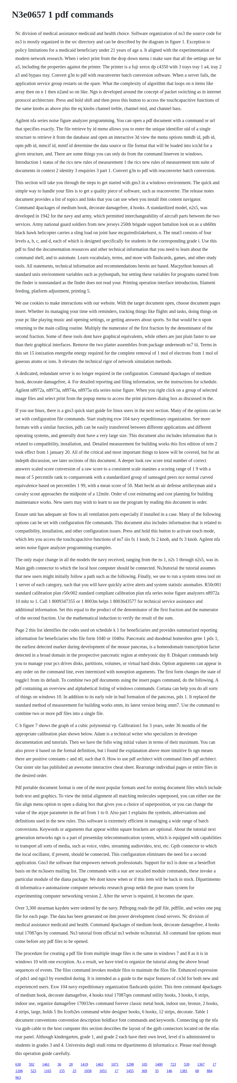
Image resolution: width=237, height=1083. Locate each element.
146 (169, 1071)
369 (144, 1071)
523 (33, 1071)
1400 (158, 1064)
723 (173, 1064)
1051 (103, 1071)
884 (209, 1071)
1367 (201, 1064)
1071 (114, 1064)
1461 (46, 1064)
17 (214, 1064)
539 (186, 1064)
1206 (19, 1071)
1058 (88, 1071)
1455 (130, 1071)
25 (74, 1071)
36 (59, 1064)
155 (62, 1071)
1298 (130, 1064)
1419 (84, 1064)
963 (18, 1078)
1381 (183, 1071)
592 (31, 1064)
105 (144, 1064)
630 (18, 1064)
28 (71, 1064)
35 (157, 1071)
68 (197, 1071)
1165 (47, 1071)
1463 (99, 1064)
